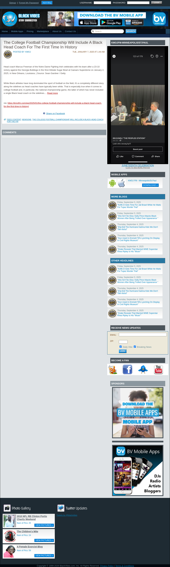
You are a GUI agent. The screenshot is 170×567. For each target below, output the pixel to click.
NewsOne (26, 119)
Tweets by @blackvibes (66, 515)
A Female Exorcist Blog (30, 546)
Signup (12, 2)
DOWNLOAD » (150, 185)
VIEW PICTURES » (44, 525)
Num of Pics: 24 (24, 535)
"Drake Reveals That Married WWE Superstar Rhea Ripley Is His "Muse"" (137, 250)
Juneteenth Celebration (138, 165)
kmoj (28, 52)
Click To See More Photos (138, 168)
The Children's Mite (27, 531)
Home (5, 31)
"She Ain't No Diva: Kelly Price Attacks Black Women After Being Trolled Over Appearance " (137, 217)
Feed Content (14, 119)
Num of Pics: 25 (24, 523)
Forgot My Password (29, 2)
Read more (52, 93)
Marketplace (43, 31)
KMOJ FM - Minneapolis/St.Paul (142, 180)
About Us (57, 31)
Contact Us (70, 31)
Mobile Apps (17, 31)
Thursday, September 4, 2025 (130, 224)
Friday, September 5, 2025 (129, 202)
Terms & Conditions (124, 566)
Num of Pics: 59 (24, 550)
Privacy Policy (107, 566)
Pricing (30, 31)
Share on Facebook (55, 113)
